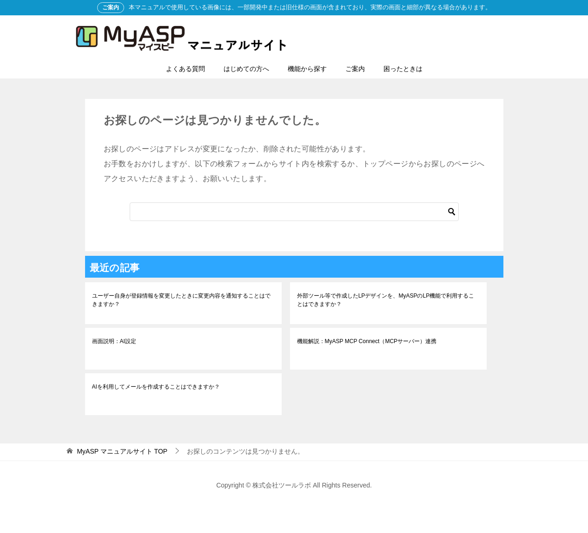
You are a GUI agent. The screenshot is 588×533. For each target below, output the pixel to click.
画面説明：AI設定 (114, 341)
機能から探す (307, 68)
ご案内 (355, 68)
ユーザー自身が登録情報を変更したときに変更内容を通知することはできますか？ (181, 299)
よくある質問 (185, 68)
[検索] (294, 211)
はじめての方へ (246, 68)
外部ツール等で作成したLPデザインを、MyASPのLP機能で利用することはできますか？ (385, 299)
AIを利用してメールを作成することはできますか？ (156, 387)
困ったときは (403, 68)
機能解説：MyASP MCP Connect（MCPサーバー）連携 (366, 341)
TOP (122, 451)
